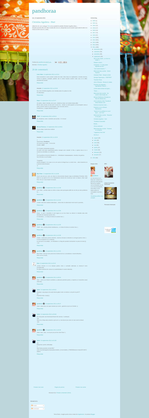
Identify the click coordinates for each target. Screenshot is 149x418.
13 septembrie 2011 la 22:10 (48, 263)
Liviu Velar (40, 74)
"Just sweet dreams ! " (100, 68)
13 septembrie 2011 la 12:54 (53, 210)
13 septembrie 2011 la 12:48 (53, 187)
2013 (94, 42)
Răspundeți (40, 83)
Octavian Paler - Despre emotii (102, 75)
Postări (34, 405)
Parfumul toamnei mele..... (101, 105)
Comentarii (35, 408)
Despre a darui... (98, 62)
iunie (95, 142)
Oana (38, 100)
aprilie (96, 147)
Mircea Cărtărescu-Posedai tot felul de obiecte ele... (102, 97)
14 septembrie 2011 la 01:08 (48, 340)
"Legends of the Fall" (99, 132)
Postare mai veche (81, 387)
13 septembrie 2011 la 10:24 (50, 137)
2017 (94, 32)
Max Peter (40, 173)
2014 (94, 40)
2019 (94, 28)
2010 (94, 157)
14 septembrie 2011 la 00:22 (48, 289)
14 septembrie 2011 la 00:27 (53, 303)
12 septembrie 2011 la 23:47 (48, 100)
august (96, 138)
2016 (94, 35)
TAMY (38, 116)
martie (96, 150)
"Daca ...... (96, 91)
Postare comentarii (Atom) (64, 392)
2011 (94, 47)
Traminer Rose (98, 80)
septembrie (97, 56)
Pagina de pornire (59, 387)
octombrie (97, 54)
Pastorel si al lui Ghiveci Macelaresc (100, 108)
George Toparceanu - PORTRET (103, 77)
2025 (94, 20)
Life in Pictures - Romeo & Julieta (103, 82)
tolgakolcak (81, 414)
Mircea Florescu (41, 127)
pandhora (39, 187)
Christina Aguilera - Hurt (100, 119)
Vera (49, 26)
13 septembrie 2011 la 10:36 (51, 173)
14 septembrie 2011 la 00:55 (53, 330)
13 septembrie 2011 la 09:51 (54, 127)
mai (95, 145)
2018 (94, 30)
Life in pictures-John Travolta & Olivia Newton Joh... (102, 101)
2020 (94, 25)
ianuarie (96, 154)
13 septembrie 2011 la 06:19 (48, 116)
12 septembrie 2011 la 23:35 (50, 88)
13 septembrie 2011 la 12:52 (53, 200)
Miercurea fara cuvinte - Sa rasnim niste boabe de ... (101, 94)
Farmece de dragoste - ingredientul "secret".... (100, 85)
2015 (94, 37)
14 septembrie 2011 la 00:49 (48, 314)
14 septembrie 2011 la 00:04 (53, 277)
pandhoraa (44, 11)
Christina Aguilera (42, 64)
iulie (95, 140)
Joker (38, 289)
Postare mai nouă (38, 387)
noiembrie (97, 51)
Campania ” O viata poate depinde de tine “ (101, 65)
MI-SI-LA (96, 135)
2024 (94, 23)
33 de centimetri (98, 126)
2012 (94, 44)
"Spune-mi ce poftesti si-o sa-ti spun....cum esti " (102, 111)
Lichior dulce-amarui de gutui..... (102, 88)
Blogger (93, 414)
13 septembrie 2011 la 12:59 (53, 235)
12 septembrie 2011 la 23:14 (51, 74)
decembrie (97, 49)
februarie (96, 152)
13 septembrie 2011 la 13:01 (53, 251)
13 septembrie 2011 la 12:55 (53, 224)
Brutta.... (96, 124)
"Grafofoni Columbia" (99, 121)
